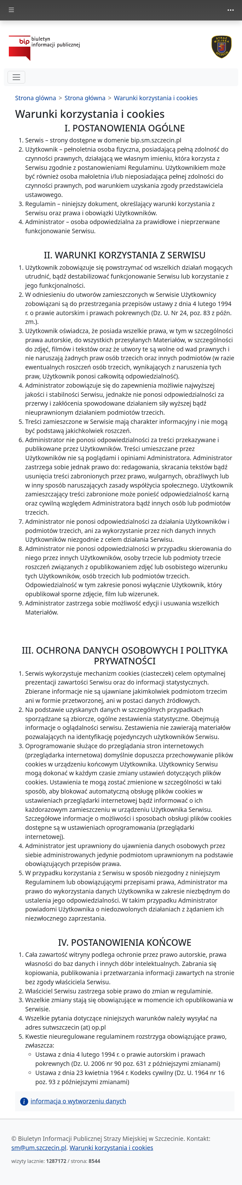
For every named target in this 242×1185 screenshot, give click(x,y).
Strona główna (85, 98)
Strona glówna (35, 98)
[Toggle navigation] (230, 10)
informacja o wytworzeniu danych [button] (73, 1101)
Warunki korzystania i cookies (156, 98)
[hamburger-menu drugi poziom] (16, 77)
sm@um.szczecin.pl (38, 1147)
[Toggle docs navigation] (11, 10)
